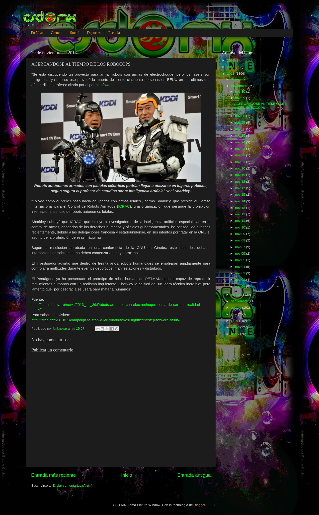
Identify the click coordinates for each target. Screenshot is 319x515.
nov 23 (240, 149)
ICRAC (124, 206)
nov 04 (240, 267)
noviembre (239, 86)
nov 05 (240, 260)
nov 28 (240, 116)
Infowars (106, 85)
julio (234, 314)
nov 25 (240, 135)
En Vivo (37, 33)
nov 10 (240, 227)
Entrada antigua (194, 475)
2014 (231, 67)
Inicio (126, 475)
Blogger (199, 505)
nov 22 (240, 155)
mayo (235, 327)
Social (75, 33)
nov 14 (240, 201)
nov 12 (240, 214)
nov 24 (240, 142)
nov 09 (240, 234)
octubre (237, 294)
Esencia (114, 33)
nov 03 (240, 273)
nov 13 (240, 208)
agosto (236, 307)
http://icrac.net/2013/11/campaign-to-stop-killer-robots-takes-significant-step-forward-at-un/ (105, 320)
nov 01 (240, 286)
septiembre (240, 301)
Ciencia (56, 33)
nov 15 (240, 194)
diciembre (238, 79)
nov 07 (240, 247)
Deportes (93, 33)
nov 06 (240, 253)
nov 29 (240, 98)
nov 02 (240, 280)
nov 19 (240, 175)
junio (235, 321)
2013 (231, 73)
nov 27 (240, 122)
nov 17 (240, 188)
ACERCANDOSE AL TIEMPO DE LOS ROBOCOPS (259, 106)
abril (234, 334)
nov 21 (240, 162)
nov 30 (240, 91)
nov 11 (240, 221)
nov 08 (240, 240)
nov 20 (240, 168)
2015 (231, 60)
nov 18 (240, 181)
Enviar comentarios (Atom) (72, 485)
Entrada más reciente (53, 475)
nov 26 (240, 129)
